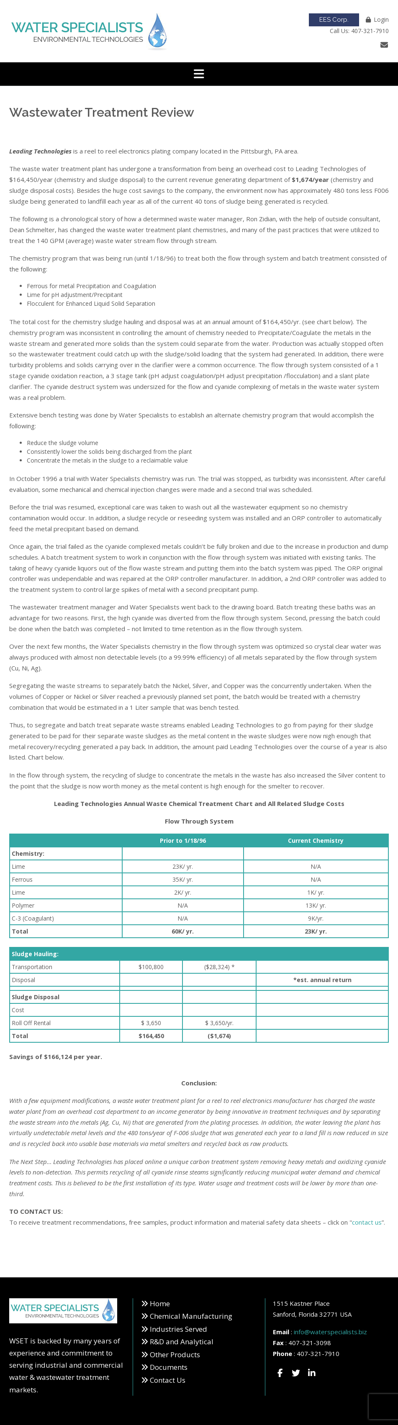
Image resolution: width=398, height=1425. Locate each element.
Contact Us (167, 1380)
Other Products (175, 1354)
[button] (199, 74)
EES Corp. (334, 19)
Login (381, 19)
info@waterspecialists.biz (330, 1332)
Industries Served (178, 1329)
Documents (168, 1367)
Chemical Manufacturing (191, 1316)
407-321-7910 (318, 1353)
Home (160, 1303)
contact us (367, 1222)
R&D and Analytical (181, 1341)
